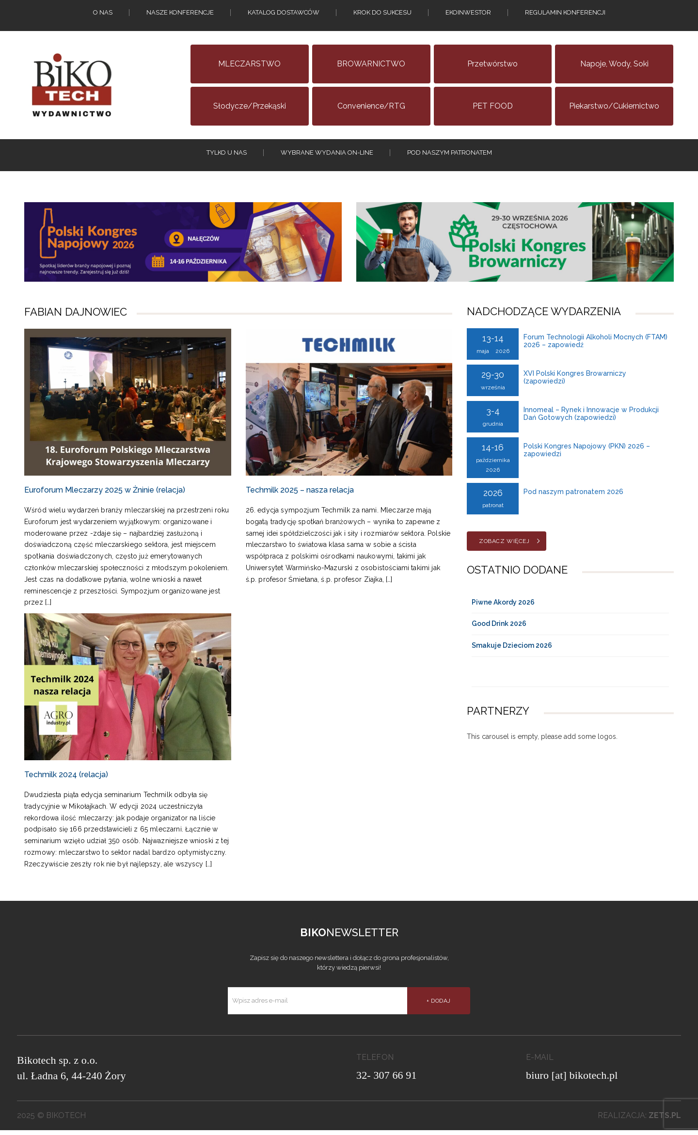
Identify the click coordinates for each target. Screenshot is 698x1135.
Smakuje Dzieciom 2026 (512, 651)
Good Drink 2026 (499, 629)
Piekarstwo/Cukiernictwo (614, 106)
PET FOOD (493, 106)
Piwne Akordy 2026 (503, 607)
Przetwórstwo (492, 63)
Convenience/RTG (371, 106)
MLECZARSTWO (249, 63)
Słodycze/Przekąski (249, 106)
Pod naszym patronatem (449, 155)
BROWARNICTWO (371, 63)
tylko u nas (226, 155)
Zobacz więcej (504, 546)
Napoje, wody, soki (614, 63)
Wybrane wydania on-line (327, 155)
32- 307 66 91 (386, 1080)
